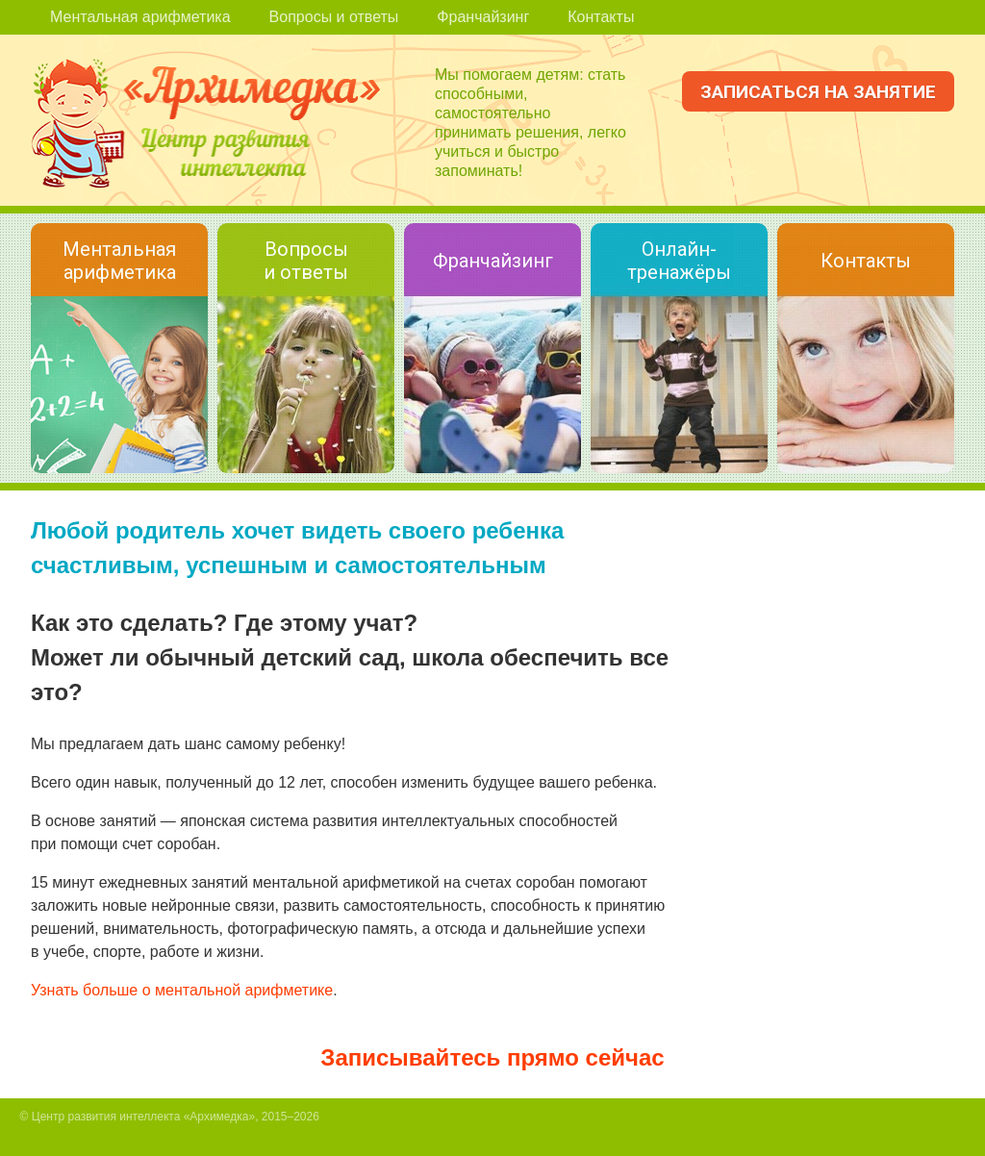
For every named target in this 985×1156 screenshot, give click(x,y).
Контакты (601, 17)
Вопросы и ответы (334, 17)
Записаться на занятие (818, 92)
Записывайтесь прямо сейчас (492, 1057)
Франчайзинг (483, 17)
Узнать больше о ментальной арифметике (182, 990)
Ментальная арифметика (140, 17)
